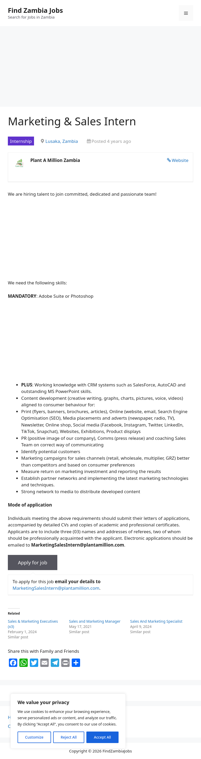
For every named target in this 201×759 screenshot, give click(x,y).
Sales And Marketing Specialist (156, 621)
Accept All (102, 737)
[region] (68, 721)
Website (180, 160)
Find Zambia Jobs (35, 10)
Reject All (69, 737)
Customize (34, 737)
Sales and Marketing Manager (95, 621)
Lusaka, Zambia (62, 141)
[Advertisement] (100, 68)
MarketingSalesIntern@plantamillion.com (56, 588)
